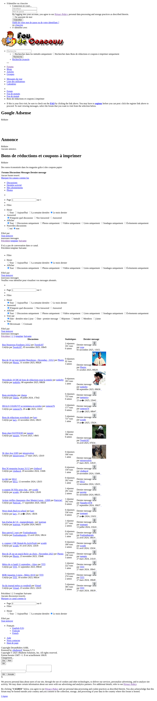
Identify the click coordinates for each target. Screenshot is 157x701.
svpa (82, 347)
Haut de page (12, 643)
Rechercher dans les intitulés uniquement (32, 54)
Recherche (17, 57)
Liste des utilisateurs (16, 81)
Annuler (11, 676)
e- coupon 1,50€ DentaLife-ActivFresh (19, 543)
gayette (83, 492)
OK (3, 663)
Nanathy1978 (86, 503)
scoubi (83, 420)
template (14, 241)
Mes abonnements (15, 187)
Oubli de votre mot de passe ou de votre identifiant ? (35, 22)
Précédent (5, 241)
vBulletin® (17, 650)
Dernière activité (14, 185)
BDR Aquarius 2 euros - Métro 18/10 (18, 575)
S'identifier (17, 20)
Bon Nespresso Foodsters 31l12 (16, 345)
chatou (24, 395)
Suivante (22, 241)
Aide (9, 638)
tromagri (84, 513)
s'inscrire (19, 25)
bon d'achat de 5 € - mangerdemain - (18, 522)
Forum (10, 91)
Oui (3, 660)
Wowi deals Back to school (14, 511)
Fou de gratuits (13, 94)
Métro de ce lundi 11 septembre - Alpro (19, 564)
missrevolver (28, 453)
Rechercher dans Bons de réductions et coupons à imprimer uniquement (86, 54)
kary (35, 417)
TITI (43, 564)
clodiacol (38, 468)
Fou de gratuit (13, 96)
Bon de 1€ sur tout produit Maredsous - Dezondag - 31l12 (28, 360)
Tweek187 (39, 345)
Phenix (61, 360)
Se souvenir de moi (22, 17)
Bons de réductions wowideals (15, 417)
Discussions (12, 182)
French (15, 633)
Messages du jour (14, 79)
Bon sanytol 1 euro (10, 532)
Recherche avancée (20, 59)
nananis (83, 556)
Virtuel (38, 585)
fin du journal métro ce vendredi (16, 585)
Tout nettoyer (7, 236)
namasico (84, 397)
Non (9, 660)
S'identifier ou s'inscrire (17, 3)
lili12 (14, 479)
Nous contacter (13, 640)
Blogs (9, 69)
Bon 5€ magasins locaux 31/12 (16, 468)
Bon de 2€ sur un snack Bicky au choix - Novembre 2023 (27, 554)
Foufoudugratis (30, 532)
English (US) (18, 628)
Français (16, 631)
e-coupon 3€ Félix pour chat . (15, 489)
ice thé (5, 479)
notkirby (60, 380)
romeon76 (50, 406)
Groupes (10, 74)
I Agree (4, 697)
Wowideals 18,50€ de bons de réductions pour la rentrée (27, 380)
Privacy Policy (61, 14)
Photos (10, 190)
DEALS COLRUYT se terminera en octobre (22, 406)
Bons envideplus (9, 395)
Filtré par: (5, 233)
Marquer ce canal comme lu (13, 598)
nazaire (30, 433)
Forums (10, 67)
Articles (10, 72)
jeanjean (42, 522)
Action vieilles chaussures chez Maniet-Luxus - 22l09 (26, 500)
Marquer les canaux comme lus (15, 178)
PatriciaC (58, 500)
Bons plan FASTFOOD (12, 433)
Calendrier (11, 84)
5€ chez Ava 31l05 (10, 453)
